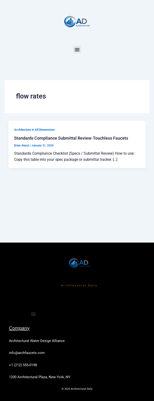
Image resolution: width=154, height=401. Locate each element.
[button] (77, 49)
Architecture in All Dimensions (34, 129)
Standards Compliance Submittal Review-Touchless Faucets (71, 138)
